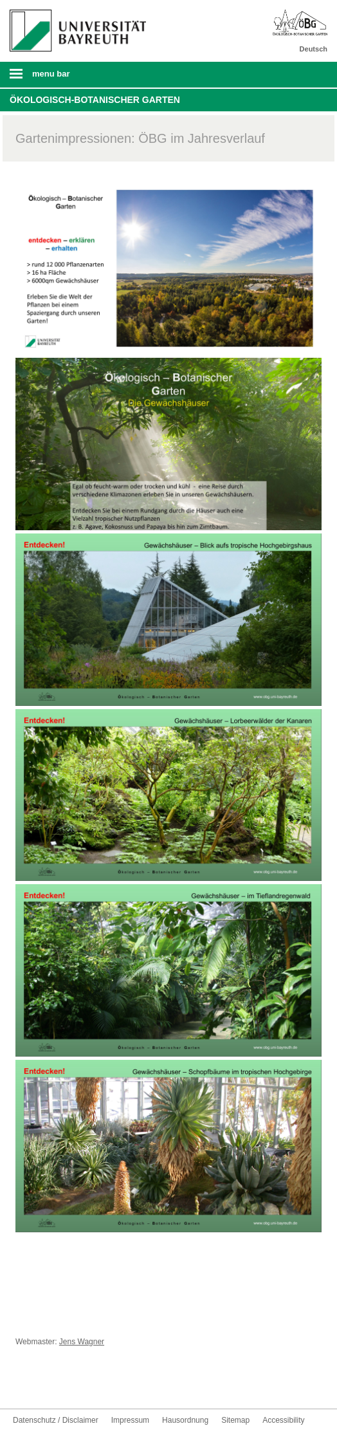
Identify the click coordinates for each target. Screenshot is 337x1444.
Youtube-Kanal (44, 1384)
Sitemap (235, 1420)
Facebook (23, 1384)
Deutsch (313, 49)
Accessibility (283, 1420)
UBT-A (85, 1384)
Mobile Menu (73, 78)
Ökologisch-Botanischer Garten (95, 100)
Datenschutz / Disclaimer (55, 1420)
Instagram (64, 1384)
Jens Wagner (81, 1341)
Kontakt (105, 1384)
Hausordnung (185, 1420)
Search (296, 74)
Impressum (130, 1420)
